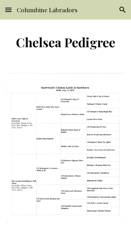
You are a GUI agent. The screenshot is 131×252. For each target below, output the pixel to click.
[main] (66, 42)
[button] (8, 9)
